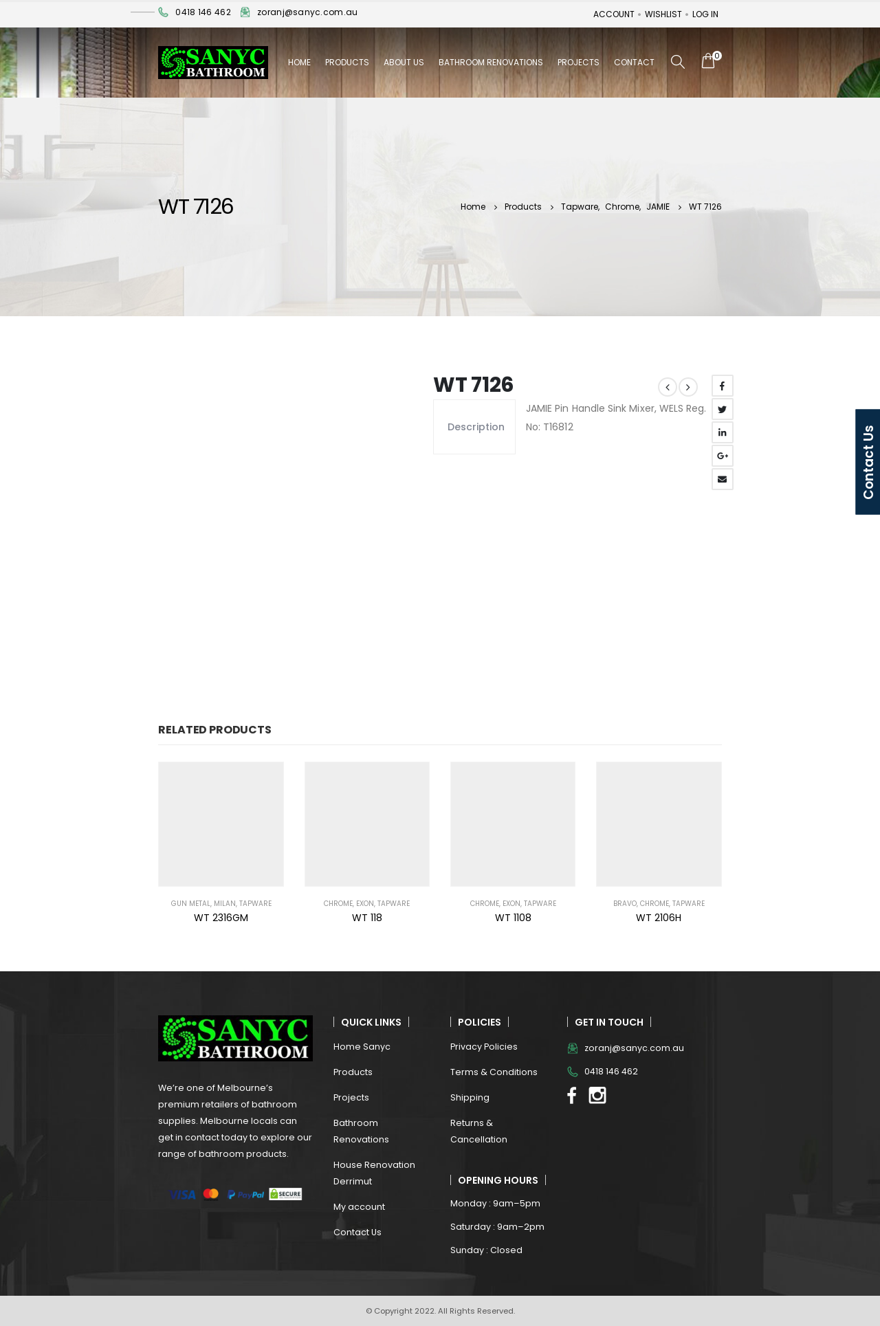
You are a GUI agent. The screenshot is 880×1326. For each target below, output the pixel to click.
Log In (705, 14)
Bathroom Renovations (491, 62)
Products (347, 62)
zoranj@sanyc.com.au (307, 12)
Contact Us (357, 1232)
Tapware (255, 903)
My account (359, 1207)
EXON (365, 903)
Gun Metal (190, 903)
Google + (723, 456)
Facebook (723, 386)
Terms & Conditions (494, 1072)
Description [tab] (474, 427)
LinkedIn (723, 432)
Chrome (338, 903)
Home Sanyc (361, 1046)
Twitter (723, 409)
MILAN (225, 903)
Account (614, 14)
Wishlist (663, 14)
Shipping (470, 1097)
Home (299, 62)
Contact (634, 62)
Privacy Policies (484, 1046)
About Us (404, 62)
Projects (579, 62)
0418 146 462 (202, 12)
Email (723, 479)
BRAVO (625, 903)
